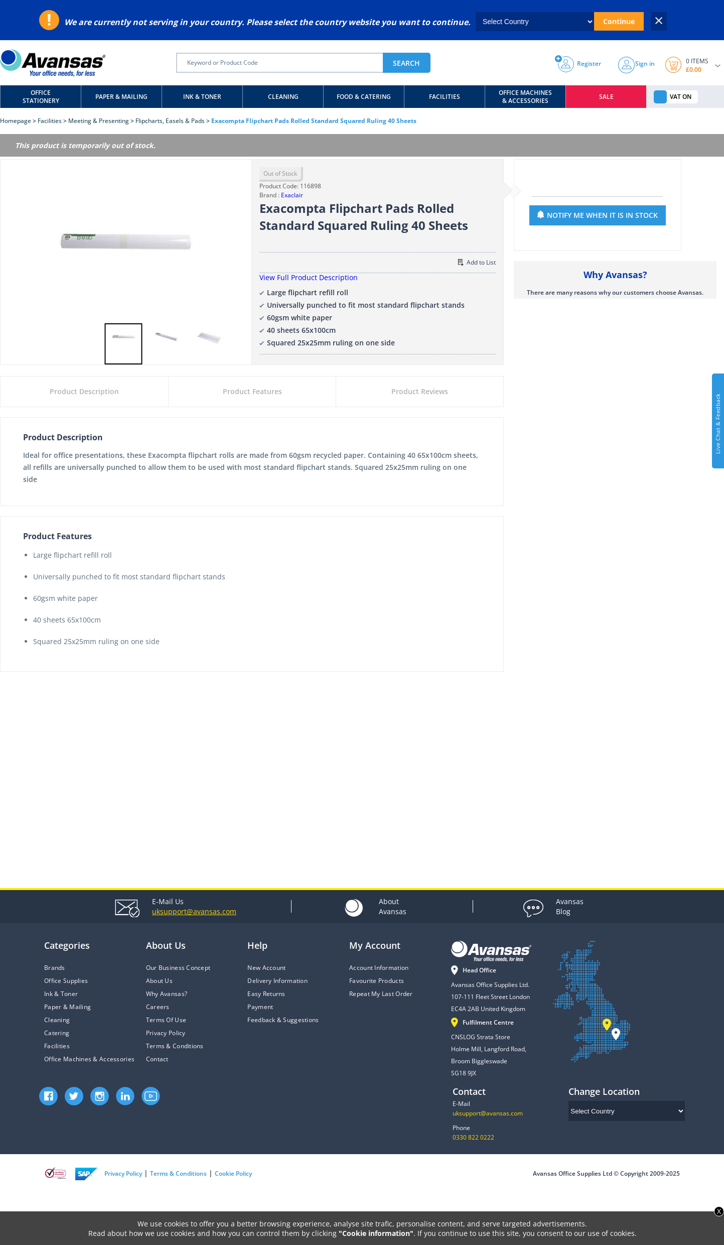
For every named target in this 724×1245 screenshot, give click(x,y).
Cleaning (283, 96)
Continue (619, 21)
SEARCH (406, 63)
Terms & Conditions (175, 1046)
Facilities (444, 96)
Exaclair (292, 195)
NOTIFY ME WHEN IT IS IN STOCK (602, 215)
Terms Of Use (166, 1020)
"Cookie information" (376, 1233)
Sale (606, 96)
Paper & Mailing (121, 96)
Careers (158, 1007)
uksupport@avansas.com (488, 1113)
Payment (260, 1007)
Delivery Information (277, 980)
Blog (570, 906)
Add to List (477, 262)
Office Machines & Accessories (525, 96)
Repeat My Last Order (381, 993)
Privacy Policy (166, 1033)
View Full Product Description (308, 277)
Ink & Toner (202, 96)
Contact (157, 1059)
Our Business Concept (178, 967)
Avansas (392, 906)
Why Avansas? (166, 993)
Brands (54, 967)
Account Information (378, 967)
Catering (56, 1033)
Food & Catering (364, 96)
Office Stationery (41, 96)
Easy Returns (266, 993)
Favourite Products (376, 980)
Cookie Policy (233, 1173)
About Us (159, 980)
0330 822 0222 (473, 1137)
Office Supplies (66, 980)
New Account (266, 967)
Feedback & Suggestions (283, 1020)
